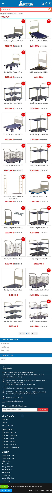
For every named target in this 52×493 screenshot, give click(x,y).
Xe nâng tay (5, 347)
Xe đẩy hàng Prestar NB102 (13, 290)
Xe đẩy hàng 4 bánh (8, 455)
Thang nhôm (6, 464)
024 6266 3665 (39, 388)
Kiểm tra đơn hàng (8, 425)
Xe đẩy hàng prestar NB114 (39, 134)
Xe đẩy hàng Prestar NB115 (13, 103)
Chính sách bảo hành (9, 444)
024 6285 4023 (28, 388)
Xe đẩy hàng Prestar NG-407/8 (39, 290)
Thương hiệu (12, 13)
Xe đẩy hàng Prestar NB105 (13, 321)
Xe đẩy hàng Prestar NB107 (13, 259)
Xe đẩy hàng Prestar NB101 (39, 41)
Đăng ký (43, 409)
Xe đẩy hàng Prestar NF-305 (39, 259)
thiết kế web (21, 486)
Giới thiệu (5, 419)
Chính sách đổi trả (8, 438)
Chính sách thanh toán (9, 432)
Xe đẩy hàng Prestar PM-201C (39, 72)
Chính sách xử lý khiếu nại (10, 447)
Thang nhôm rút (7, 469)
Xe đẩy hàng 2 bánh (8, 458)
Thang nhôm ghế (7, 467)
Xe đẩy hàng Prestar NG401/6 (13, 134)
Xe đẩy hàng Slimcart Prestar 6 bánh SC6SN (13, 198)
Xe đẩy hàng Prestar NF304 (39, 228)
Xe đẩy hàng (5, 343)
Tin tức (3, 359)
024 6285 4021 (17, 388)
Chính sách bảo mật (8, 441)
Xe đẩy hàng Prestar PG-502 (39, 196)
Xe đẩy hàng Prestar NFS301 (13, 228)
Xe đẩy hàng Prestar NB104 (39, 165)
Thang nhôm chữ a (8, 478)
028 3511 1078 (17, 397)
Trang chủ (3, 13)
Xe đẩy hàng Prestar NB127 (39, 321)
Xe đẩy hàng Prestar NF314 (39, 103)
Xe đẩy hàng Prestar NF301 (13, 72)
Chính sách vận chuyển (9, 435)
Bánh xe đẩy (5, 350)
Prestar (20, 13)
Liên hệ (4, 422)
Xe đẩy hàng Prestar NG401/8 (13, 41)
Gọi (3, 487)
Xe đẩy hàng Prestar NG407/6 (13, 165)
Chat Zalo (5, 491)
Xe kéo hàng (6, 481)
